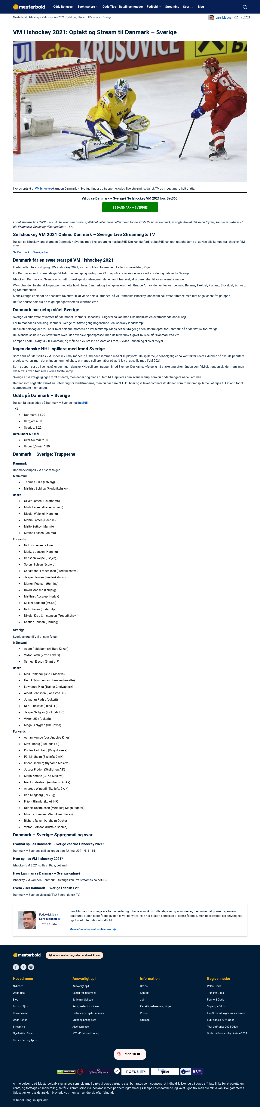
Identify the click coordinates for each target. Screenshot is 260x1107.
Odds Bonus (20, 1020)
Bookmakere (86, 7)
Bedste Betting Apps (25, 1040)
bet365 (83, 403)
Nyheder (18, 986)
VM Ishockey (43, 188)
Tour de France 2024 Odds (222, 1027)
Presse (144, 1013)
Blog (201, 7)
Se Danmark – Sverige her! (31, 252)
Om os (144, 986)
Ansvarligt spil (84, 978)
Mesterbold (20, 17)
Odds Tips (109, 7)
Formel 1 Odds (215, 1000)
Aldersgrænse (80, 1027)
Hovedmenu (23, 978)
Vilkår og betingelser (84, 1020)
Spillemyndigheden (83, 1000)
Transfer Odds (215, 993)
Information (150, 978)
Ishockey (34, 17)
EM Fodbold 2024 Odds (220, 1020)
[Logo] (29, 956)
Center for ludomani (84, 993)
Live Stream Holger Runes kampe (226, 1013)
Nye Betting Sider (23, 1034)
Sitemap (145, 1020)
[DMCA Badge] (66, 1071)
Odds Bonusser (63, 7)
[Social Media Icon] (16, 967)
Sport (186, 7)
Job (142, 1000)
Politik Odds (214, 986)
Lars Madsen (224, 17)
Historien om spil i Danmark (88, 1013)
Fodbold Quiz (20, 1006)
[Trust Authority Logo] (98, 1071)
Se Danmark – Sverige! (130, 207)
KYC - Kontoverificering (85, 1034)
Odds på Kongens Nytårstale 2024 (227, 1034)
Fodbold (152, 7)
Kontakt (144, 993)
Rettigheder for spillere (85, 1006)
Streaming (172, 7)
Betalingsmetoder (131, 7)
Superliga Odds (216, 1006)
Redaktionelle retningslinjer (155, 1006)
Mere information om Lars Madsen (93, 929)
